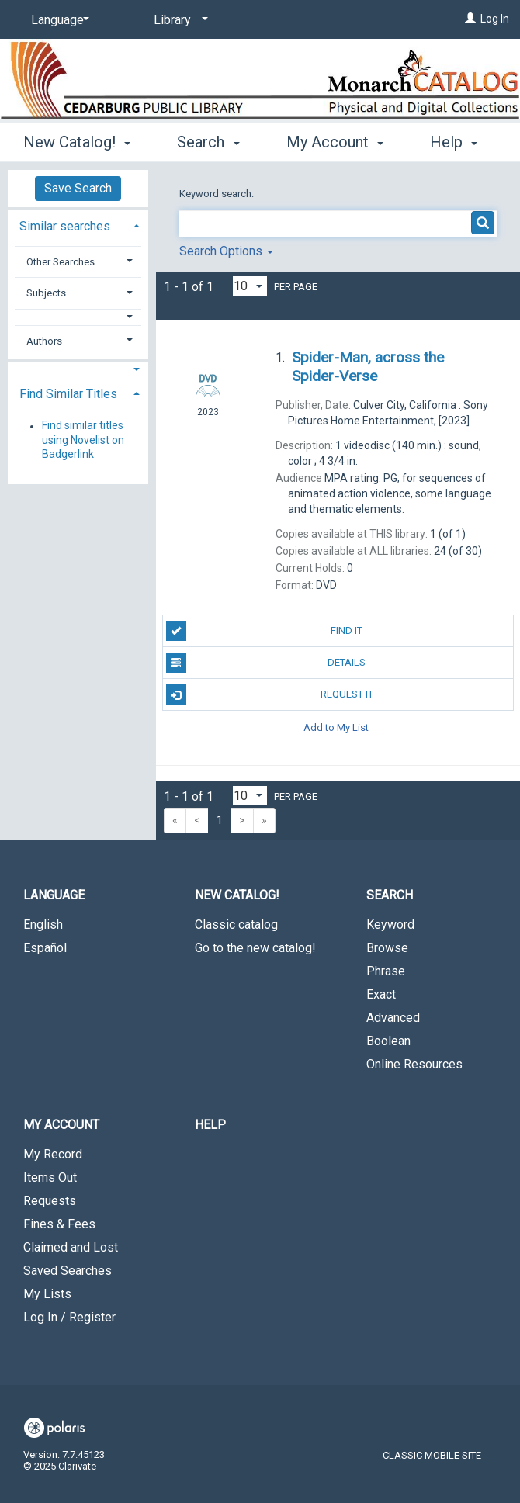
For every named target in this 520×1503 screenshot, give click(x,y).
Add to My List (336, 726)
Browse (387, 947)
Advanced (393, 1017)
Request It (269, 694)
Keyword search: (217, 193)
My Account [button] (61, 1124)
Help (210, 1124)
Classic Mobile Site (432, 1455)
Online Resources (414, 1064)
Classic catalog (236, 924)
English (43, 924)
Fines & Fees (59, 1224)
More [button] (317, 142)
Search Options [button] (226, 251)
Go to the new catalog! (255, 947)
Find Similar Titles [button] (68, 393)
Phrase (385, 971)
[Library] (178, 20)
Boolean (388, 1041)
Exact (381, 994)
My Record (52, 1154)
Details (266, 663)
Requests (49, 1200)
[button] (78, 317)
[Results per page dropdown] (250, 286)
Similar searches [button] (64, 226)
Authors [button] (44, 341)
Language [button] (54, 895)
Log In (494, 18)
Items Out (50, 1177)
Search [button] (208, 139)
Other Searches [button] (60, 262)
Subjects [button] (46, 293)
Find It (264, 631)
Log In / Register (69, 1317)
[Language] (57, 20)
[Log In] (470, 18)
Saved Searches (67, 1270)
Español (45, 947)
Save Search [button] (78, 188)
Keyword (390, 924)
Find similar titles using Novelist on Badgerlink (83, 440)
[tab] (78, 224)
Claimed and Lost (70, 1247)
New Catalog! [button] (76, 139)
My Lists (47, 1294)
